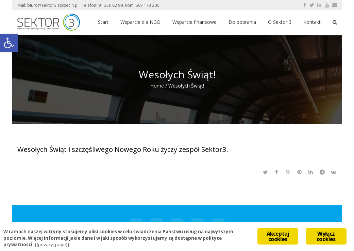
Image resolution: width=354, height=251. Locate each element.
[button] (9, 43)
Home (157, 85)
